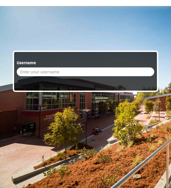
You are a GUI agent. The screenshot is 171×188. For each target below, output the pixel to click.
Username (26, 62)
